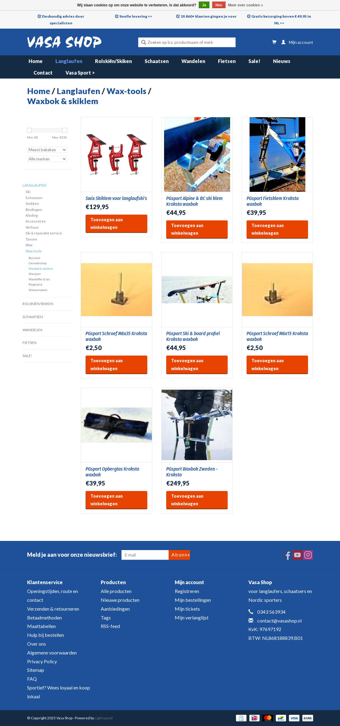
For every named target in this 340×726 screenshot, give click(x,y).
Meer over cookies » (245, 5)
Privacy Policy (42, 661)
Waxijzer (35, 273)
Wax (29, 245)
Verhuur (32, 227)
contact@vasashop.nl (279, 620)
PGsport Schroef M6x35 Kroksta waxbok (116, 336)
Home (36, 61)
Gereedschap (38, 263)
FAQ (32, 679)
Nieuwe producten (120, 600)
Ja (204, 5)
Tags (106, 617)
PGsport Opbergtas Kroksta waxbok (112, 472)
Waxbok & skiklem (62, 101)
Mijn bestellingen (193, 600)
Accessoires (36, 221)
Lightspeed (104, 718)
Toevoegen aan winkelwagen (106, 223)
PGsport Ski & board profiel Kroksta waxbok (193, 336)
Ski (28, 192)
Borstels (34, 258)
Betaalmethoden (44, 617)
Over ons (36, 644)
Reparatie (35, 284)
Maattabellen (41, 626)
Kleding (32, 215)
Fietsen (227, 61)
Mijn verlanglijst (192, 617)
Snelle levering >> (135, 16)
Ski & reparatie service (44, 233)
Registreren (187, 591)
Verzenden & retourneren (53, 609)
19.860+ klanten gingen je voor (209, 16)
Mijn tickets (187, 609)
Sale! (254, 61)
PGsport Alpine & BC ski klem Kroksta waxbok (194, 201)
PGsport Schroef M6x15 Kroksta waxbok (277, 336)
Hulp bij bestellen (45, 635)
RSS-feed (110, 626)
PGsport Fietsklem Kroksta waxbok (273, 201)
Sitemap (35, 670)
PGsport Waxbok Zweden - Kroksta (192, 472)
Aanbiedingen (115, 609)
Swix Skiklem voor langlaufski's (116, 198)
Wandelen (193, 61)
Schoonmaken (38, 290)
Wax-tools (126, 91)
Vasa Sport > (80, 72)
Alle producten (116, 591)
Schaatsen (157, 61)
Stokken (32, 203)
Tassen (31, 239)
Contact (43, 72)
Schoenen (34, 198)
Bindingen (34, 210)
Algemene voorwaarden (52, 652)
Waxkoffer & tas (39, 279)
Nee (219, 5)
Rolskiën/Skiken (113, 61)
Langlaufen (68, 61)
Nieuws (281, 61)
